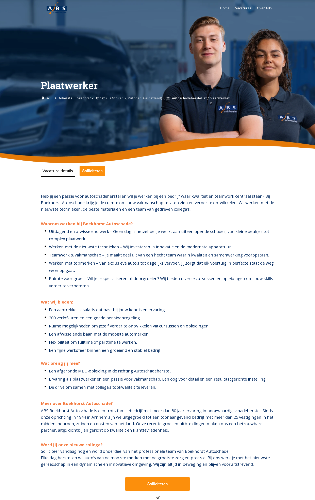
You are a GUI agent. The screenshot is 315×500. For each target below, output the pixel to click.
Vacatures (243, 8)
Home (225, 8)
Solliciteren (157, 484)
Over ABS (264, 8)
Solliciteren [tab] (92, 170)
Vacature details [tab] (58, 171)
